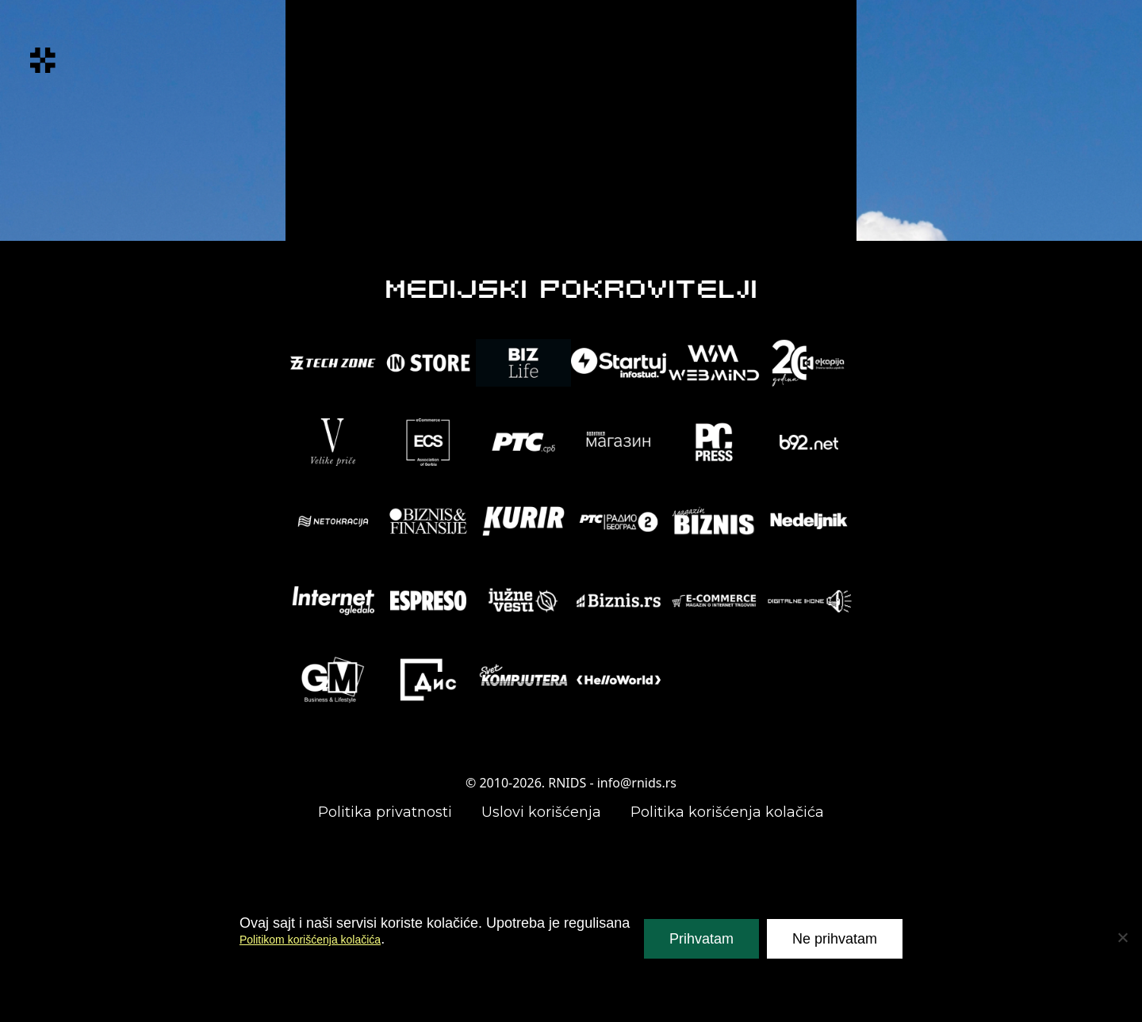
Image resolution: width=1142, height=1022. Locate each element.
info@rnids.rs (636, 782)
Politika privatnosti (385, 812)
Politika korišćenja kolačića (727, 812)
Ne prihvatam (834, 939)
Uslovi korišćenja (541, 812)
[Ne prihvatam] (1122, 937)
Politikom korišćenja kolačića (330, 939)
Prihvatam (701, 939)
